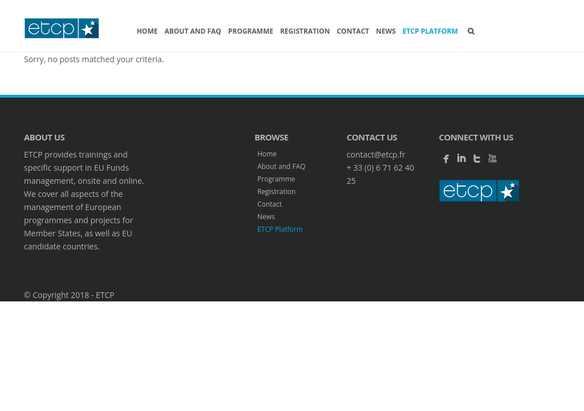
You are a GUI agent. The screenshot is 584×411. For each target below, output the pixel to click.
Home (147, 31)
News (386, 31)
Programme (250, 31)
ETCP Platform (430, 31)
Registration (305, 31)
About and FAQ (192, 31)
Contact (352, 31)
